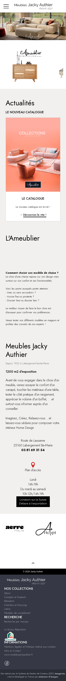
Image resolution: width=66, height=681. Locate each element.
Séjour (7, 593)
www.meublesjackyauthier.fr (18, 655)
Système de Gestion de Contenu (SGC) (41, 673)
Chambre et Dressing (15, 605)
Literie (7, 609)
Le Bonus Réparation (15, 629)
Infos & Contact (12, 651)
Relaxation (9, 601)
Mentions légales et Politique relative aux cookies (30, 647)
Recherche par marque (16, 621)
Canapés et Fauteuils (15, 597)
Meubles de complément (17, 613)
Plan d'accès (33, 467)
